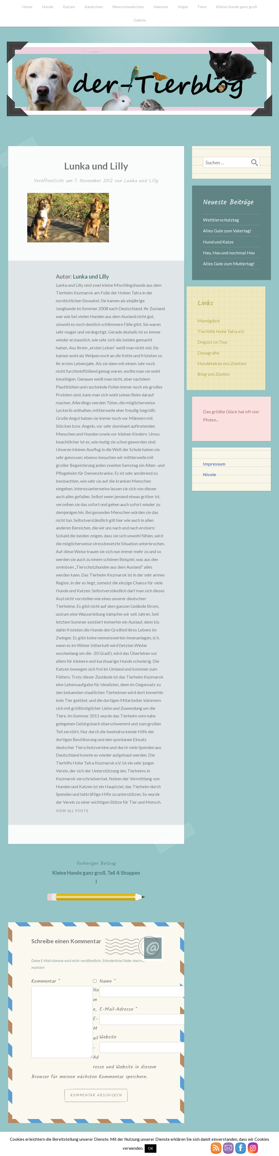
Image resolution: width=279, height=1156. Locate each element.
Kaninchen (94, 6)
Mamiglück (209, 320)
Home (27, 6)
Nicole (209, 474)
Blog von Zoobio (214, 374)
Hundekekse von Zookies (222, 363)
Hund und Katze (218, 241)
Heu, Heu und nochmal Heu (229, 252)
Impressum (214, 463)
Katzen (69, 6)
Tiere (202, 6)
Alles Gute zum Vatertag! (227, 230)
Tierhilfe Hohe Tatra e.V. (221, 331)
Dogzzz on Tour (213, 341)
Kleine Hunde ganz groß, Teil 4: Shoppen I (96, 871)
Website (107, 1037)
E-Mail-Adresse (118, 1009)
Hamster (161, 6)
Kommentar (45, 981)
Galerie (140, 20)
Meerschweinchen (128, 6)
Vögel (183, 6)
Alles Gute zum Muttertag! (228, 263)
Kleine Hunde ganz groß (236, 6)
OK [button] (150, 1148)
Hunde (47, 6)
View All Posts (72, 811)
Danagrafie (208, 352)
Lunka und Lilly (141, 181)
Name (107, 981)
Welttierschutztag (221, 219)
